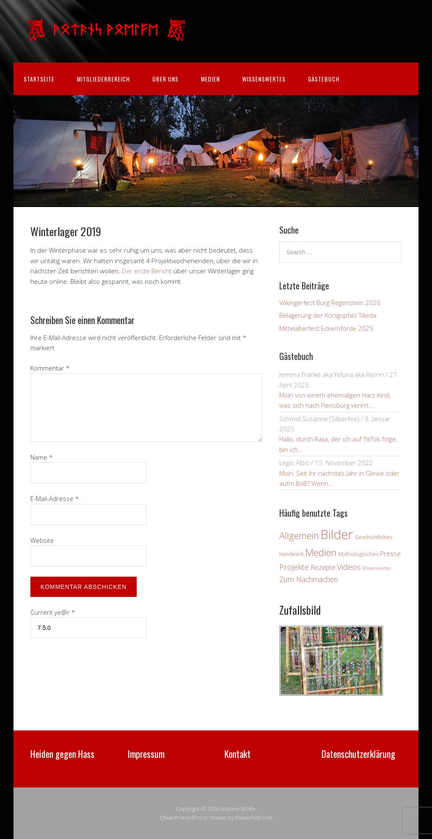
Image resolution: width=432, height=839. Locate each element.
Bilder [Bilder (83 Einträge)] (337, 534)
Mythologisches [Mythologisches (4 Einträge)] (358, 554)
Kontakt (237, 753)
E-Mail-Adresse (54, 498)
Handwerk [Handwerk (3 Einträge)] (291, 554)
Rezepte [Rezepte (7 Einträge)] (322, 567)
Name (41, 457)
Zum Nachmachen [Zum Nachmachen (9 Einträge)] (308, 579)
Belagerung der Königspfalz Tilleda (327, 315)
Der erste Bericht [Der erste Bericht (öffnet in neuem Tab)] (147, 271)
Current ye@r (52, 612)
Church (169, 817)
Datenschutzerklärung (358, 753)
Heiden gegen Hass (62, 753)
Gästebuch (324, 78)
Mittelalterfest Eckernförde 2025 (326, 328)
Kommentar (50, 368)
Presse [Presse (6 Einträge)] (390, 553)
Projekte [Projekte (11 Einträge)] (294, 566)
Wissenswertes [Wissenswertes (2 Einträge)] (376, 568)
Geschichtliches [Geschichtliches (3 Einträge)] (373, 537)
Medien (210, 78)
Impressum (146, 753)
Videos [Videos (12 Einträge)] (349, 566)
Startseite (39, 78)
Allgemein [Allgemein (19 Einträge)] (299, 535)
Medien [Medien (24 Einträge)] (321, 552)
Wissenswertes (264, 78)
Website (42, 540)
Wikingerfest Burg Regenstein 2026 (330, 302)
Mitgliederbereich (103, 78)
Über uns (165, 78)
